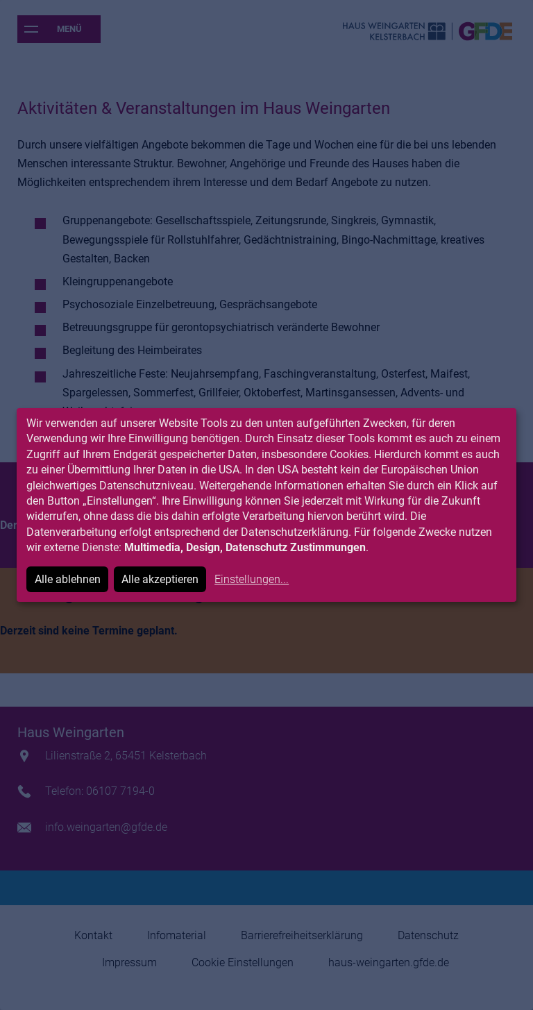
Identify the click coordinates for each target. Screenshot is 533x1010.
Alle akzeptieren (159, 579)
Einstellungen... (251, 579)
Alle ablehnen (68, 579)
